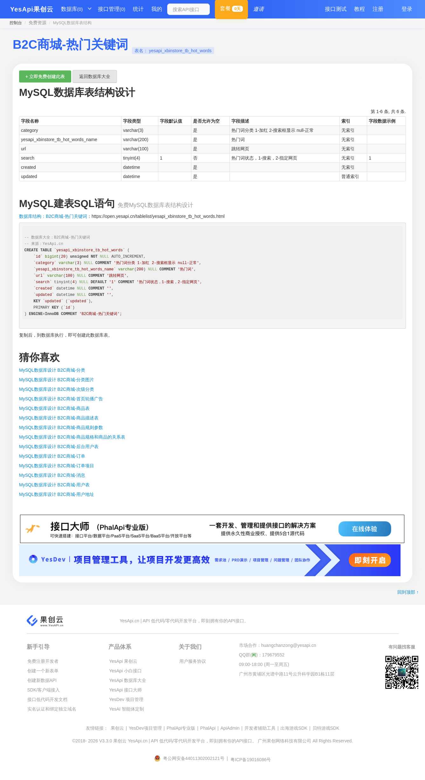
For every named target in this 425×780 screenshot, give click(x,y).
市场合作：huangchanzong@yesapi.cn (277, 645)
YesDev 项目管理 (126, 699)
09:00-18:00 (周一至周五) (264, 664)
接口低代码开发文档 (47, 699)
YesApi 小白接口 (125, 670)
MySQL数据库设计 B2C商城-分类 (52, 370)
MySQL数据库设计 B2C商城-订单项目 (56, 465)
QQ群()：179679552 (261, 654)
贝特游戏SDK (325, 728)
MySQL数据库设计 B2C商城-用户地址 (56, 494)
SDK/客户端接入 (43, 689)
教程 (359, 9)
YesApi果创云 (31, 9)
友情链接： (97, 728)
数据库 (72, 9)
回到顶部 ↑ (408, 592)
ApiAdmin (230, 728)
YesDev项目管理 (145, 728)
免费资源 (37, 22)
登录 (406, 9)
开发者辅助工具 (260, 728)
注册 (378, 9)
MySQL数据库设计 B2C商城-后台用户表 (59, 446)
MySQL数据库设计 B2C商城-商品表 (54, 408)
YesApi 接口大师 (125, 689)
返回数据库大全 (94, 76)
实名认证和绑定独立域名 (51, 709)
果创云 (117, 728)
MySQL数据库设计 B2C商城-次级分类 (56, 389)
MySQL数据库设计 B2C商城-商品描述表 (59, 417)
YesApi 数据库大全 (127, 680)
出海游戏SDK (293, 728)
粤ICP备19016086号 (250, 759)
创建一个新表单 (42, 670)
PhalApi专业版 (181, 728)
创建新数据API (42, 680)
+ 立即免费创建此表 (45, 76)
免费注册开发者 (42, 661)
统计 (138, 9)
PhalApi (208, 728)
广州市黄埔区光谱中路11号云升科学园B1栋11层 (286, 673)
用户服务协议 (192, 661)
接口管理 (111, 9)
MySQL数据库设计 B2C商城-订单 (52, 456)
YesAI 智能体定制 (126, 709)
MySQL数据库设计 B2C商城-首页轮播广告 (61, 398)
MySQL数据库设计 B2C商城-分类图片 (56, 379)
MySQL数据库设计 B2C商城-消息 (52, 475)
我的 (156, 9)
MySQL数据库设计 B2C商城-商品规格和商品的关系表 (72, 437)
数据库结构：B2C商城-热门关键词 (53, 216)
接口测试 (335, 9)
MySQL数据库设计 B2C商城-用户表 (54, 484)
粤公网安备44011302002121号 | (191, 758)
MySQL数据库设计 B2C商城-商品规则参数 (61, 427)
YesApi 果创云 (123, 661)
